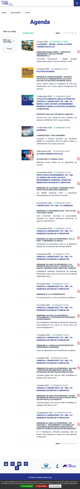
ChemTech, (41, 101)
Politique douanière (45, 72)
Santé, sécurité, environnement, (58, 104)
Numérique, (42, 106)
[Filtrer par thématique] (9, 41)
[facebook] (17, 468)
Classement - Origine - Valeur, (50, 44)
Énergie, (40, 104)
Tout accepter (26, 486)
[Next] (75, 33)
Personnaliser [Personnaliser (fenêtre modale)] (55, 486)
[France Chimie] (7, 3)
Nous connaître (16, 12)
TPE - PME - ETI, (66, 101)
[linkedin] (6, 464)
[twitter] (12, 464)
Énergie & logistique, (56, 106)
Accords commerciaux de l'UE (50, 154)
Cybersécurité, (53, 101)
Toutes (9, 49)
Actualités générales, (47, 99)
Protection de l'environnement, (51, 175)
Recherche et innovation (59, 183)
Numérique (41, 130)
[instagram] (26, 464)
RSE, (49, 178)
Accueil (4, 12)
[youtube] (19, 464)
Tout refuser (41, 486)
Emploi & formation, (66, 99)
